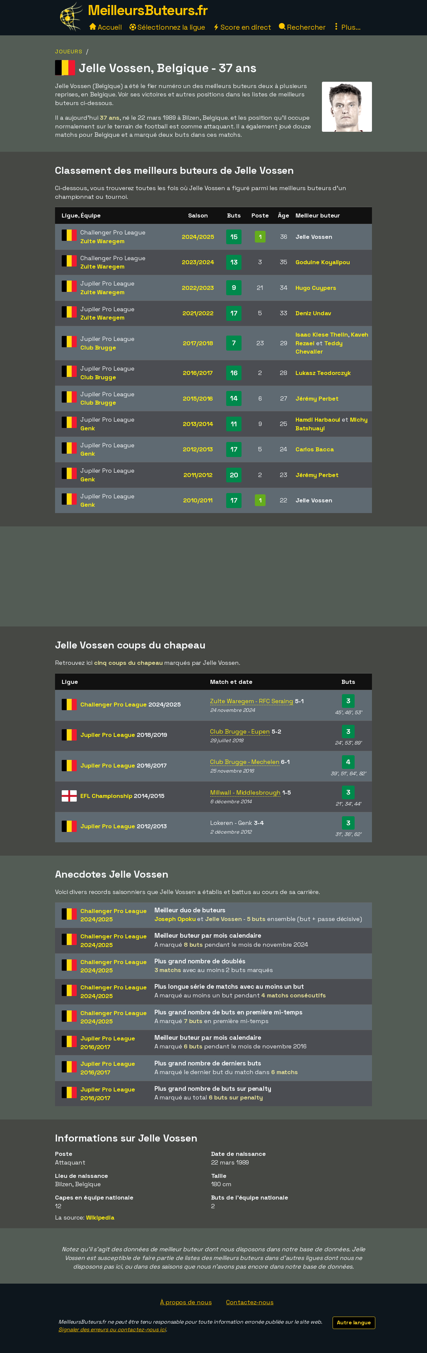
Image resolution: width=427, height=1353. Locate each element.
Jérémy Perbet (317, 398)
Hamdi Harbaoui (318, 419)
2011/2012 (197, 475)
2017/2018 (198, 343)
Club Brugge (98, 347)
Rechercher (302, 27)
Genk (87, 428)
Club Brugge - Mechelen (245, 762)
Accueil (105, 27)
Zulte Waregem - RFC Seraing (251, 701)
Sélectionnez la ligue (167, 27)
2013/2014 (198, 424)
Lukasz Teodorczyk (323, 373)
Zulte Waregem (102, 241)
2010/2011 (197, 500)
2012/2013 (198, 449)
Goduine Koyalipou (323, 262)
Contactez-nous (250, 1302)
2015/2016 (198, 398)
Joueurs (69, 51)
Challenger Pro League (130, 704)
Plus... (346, 27)
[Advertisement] (213, 576)
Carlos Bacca (315, 449)
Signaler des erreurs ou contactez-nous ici (112, 1329)
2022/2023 (198, 288)
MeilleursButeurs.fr (148, 10)
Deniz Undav (313, 313)
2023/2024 (198, 262)
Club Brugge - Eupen (240, 731)
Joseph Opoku (175, 919)
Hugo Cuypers (316, 288)
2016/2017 (198, 373)
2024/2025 (198, 237)
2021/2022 (198, 313)
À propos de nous (185, 1302)
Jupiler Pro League (123, 735)
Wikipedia (100, 1217)
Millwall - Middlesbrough (245, 792)
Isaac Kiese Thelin (322, 334)
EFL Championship (122, 796)
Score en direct (242, 27)
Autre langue (354, 1322)
